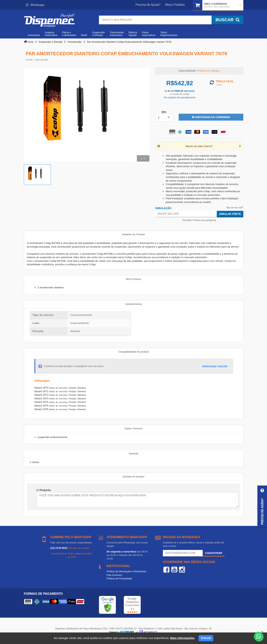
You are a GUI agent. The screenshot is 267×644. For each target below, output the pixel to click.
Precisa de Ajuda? (148, 4)
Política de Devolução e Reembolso (126, 571)
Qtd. (164, 111)
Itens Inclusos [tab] (133, 279)
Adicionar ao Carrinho (211, 117)
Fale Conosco (114, 575)
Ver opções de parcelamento (180, 97)
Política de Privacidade (119, 578)
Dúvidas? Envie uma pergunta (199, 220)
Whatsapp (35, 5)
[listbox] (164, 117)
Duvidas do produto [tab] (133, 476)
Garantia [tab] (133, 453)
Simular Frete (230, 213)
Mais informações (182, 638)
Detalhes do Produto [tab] (133, 234)
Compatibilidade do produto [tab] (133, 351)
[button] (262, 507)
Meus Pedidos (175, 4)
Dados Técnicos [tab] (133, 428)
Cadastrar (213, 553)
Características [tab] (133, 304)
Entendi (206, 638)
